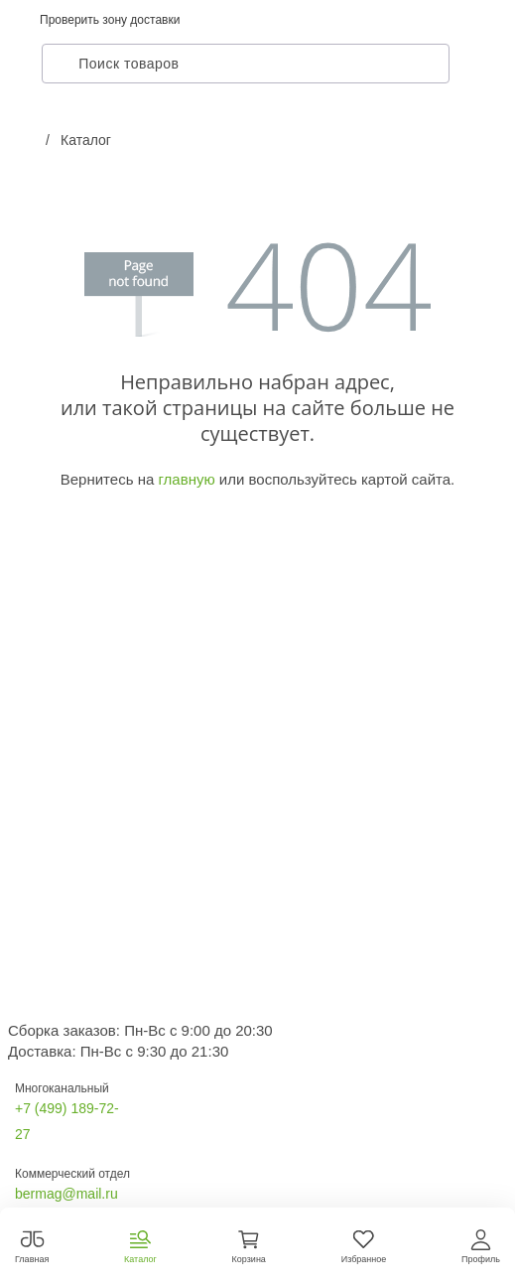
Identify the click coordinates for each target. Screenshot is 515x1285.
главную (186, 479)
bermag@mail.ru (66, 1194)
